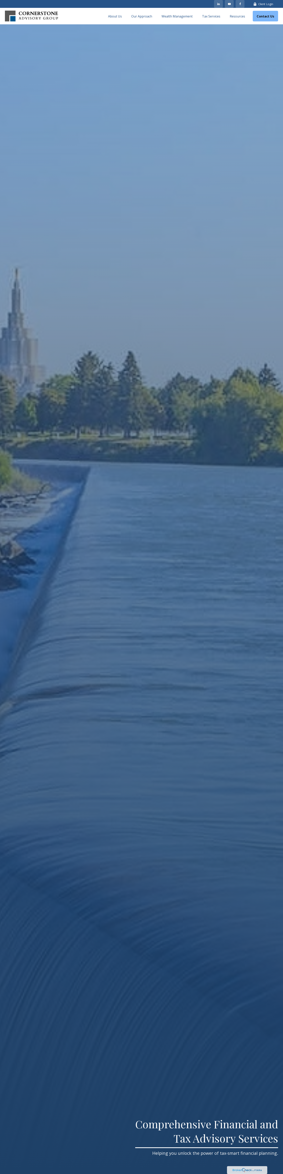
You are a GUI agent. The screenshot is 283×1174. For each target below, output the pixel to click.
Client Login (263, 4)
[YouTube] (229, 4)
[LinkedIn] (218, 4)
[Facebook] (240, 4)
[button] (115, 16)
